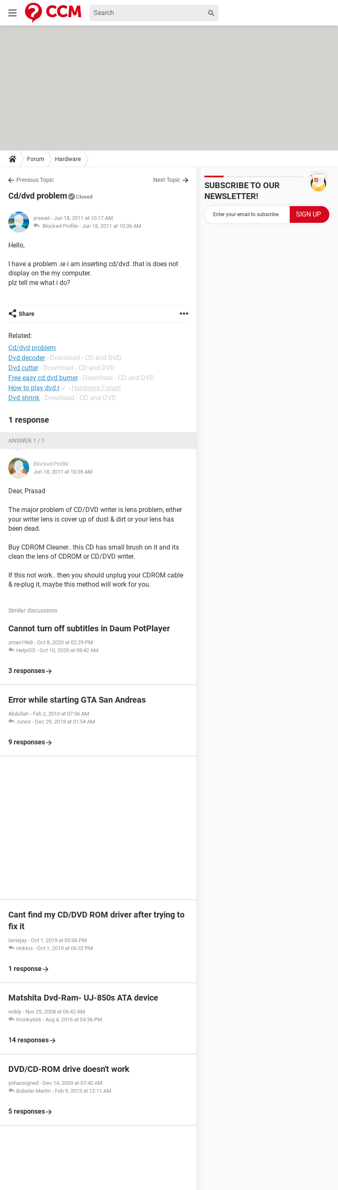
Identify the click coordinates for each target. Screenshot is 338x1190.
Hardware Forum (96, 388)
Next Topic (166, 179)
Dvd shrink (24, 398)
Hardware (68, 159)
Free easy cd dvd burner (43, 378)
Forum (35, 159)
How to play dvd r (34, 388)
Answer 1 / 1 (26, 440)
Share (27, 313)
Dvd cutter (23, 368)
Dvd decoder (26, 358)
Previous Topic (35, 179)
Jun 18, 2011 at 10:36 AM (111, 226)
